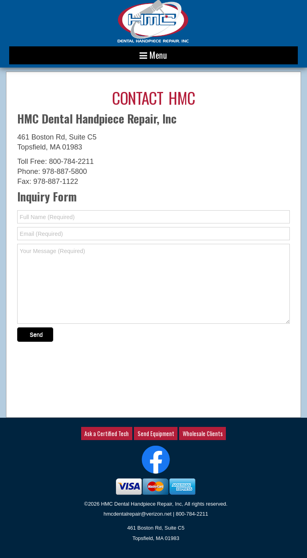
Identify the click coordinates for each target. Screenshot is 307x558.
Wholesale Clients (203, 433)
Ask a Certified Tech (106, 433)
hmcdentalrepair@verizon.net (137, 514)
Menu (153, 54)
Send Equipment (156, 433)
